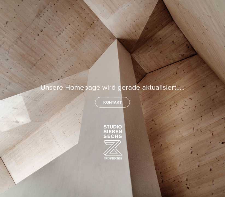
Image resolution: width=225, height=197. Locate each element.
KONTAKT (112, 102)
